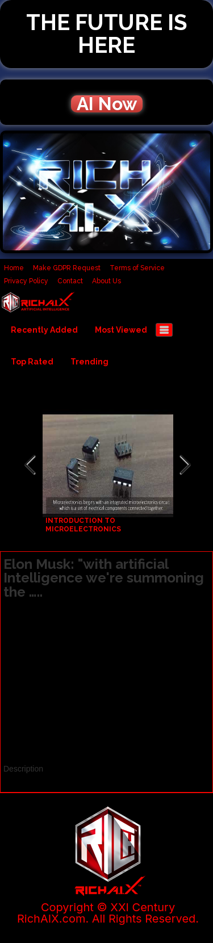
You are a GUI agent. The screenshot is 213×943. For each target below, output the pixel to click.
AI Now (107, 103)
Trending (89, 361)
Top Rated (32, 361)
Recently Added (44, 329)
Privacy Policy (26, 281)
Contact (70, 281)
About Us (106, 281)
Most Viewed (121, 329)
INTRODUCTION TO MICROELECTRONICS (83, 525)
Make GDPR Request (67, 268)
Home (14, 268)
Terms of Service (137, 268)
